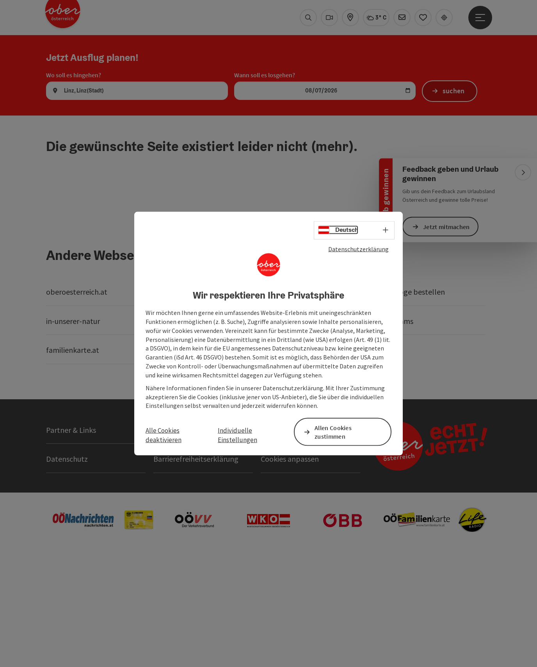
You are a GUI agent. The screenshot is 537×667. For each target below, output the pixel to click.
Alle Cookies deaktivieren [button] (163, 435)
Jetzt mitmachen (446, 226)
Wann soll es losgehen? (264, 186)
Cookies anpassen (290, 571)
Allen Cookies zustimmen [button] (333, 431)
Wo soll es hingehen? (73, 186)
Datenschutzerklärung (358, 249)
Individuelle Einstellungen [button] (237, 435)
